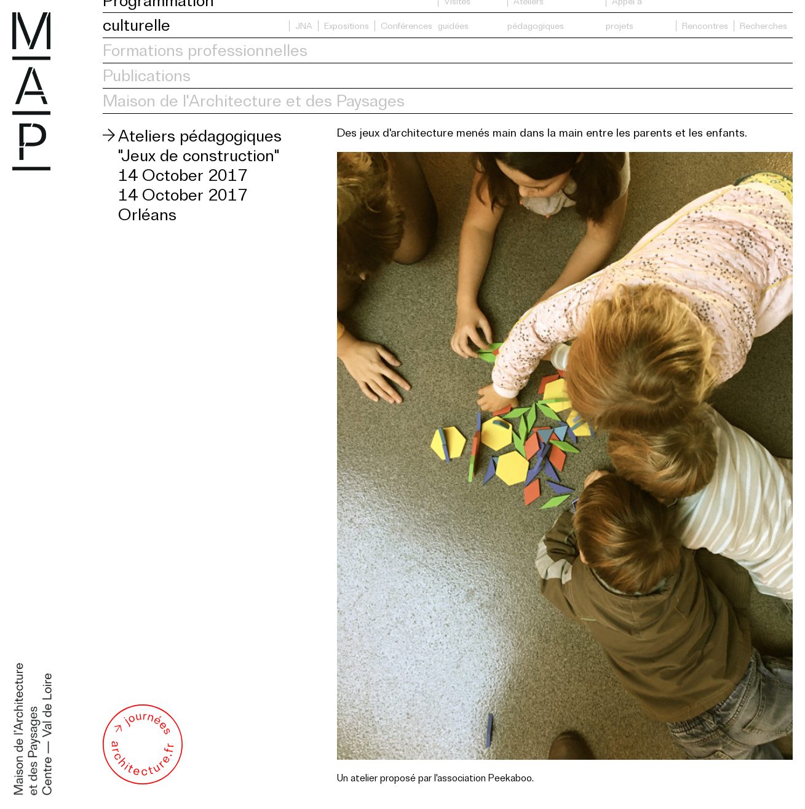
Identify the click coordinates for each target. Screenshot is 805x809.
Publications (147, 75)
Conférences (406, 25)
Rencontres (705, 25)
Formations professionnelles (205, 50)
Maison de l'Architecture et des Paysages (254, 100)
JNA (303, 25)
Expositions (346, 25)
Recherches (763, 25)
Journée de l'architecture (143, 744)
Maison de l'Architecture (31, 91)
